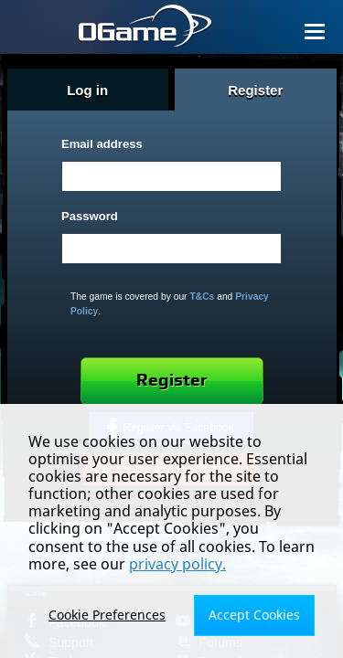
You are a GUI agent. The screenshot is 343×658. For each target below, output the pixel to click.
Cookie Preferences (107, 614)
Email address (102, 144)
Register (172, 380)
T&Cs (201, 297)
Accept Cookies (254, 614)
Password (89, 216)
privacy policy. (177, 564)
